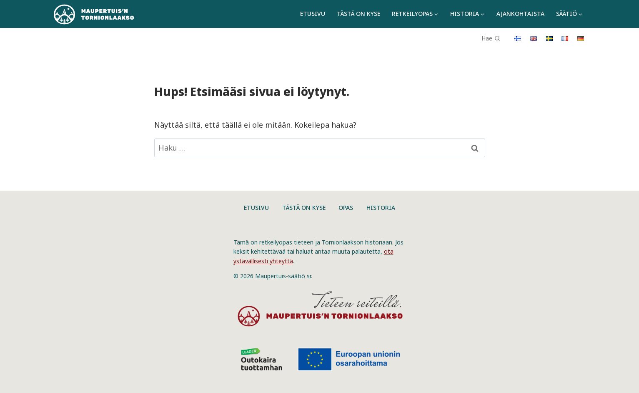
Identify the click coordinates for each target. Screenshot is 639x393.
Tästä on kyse (358, 14)
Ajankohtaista (520, 14)
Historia (380, 208)
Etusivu (312, 14)
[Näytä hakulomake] (493, 35)
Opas (345, 208)
